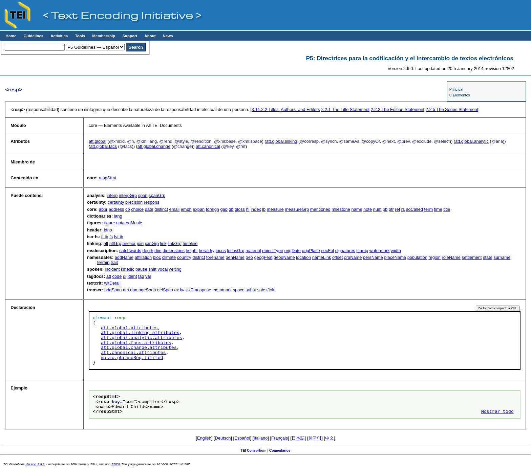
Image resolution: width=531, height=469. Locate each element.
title (446, 209)
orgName (353, 257)
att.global (97, 141)
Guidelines (33, 36)
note (367, 209)
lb (264, 209)
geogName (284, 257)
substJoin (266, 289)
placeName (395, 257)
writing (175, 269)
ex (176, 289)
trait (114, 262)
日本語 (298, 438)
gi (124, 276)
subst (251, 289)
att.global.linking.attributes (140, 333)
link (163, 243)
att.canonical (208, 146)
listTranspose (198, 289)
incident (112, 269)
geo (249, 257)
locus (221, 250)
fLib (104, 236)
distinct (161, 209)
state (487, 257)
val (148, 276)
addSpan (113, 289)
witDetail (112, 283)
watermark (379, 250)
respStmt (107, 177)
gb (231, 209)
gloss (240, 209)
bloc (157, 257)
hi (248, 209)
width (396, 250)
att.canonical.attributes (133, 353)
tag (141, 276)
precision (134, 202)
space (239, 289)
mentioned (320, 209)
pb (385, 209)
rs (403, 209)
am (126, 289)
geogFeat (263, 257)
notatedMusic (129, 222)
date (149, 209)
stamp (362, 250)
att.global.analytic (472, 141)
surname (501, 257)
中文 (329, 438)
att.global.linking (281, 141)
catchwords (130, 250)
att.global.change (153, 146)
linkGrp (175, 243)
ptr (391, 209)
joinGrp (152, 243)
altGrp (115, 243)
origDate (292, 250)
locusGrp (235, 250)
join (140, 243)
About (149, 36)
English (204, 438)
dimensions (174, 250)
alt (106, 243)
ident (132, 276)
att (108, 276)
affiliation (143, 257)
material (253, 250)
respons (152, 202)
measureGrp (297, 209)
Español (242, 438)
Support (129, 36)
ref (397, 209)
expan (199, 209)
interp (112, 195)
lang (118, 216)
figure (109, 222)
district (198, 257)
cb (127, 209)
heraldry (206, 250)
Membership (103, 36)
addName (124, 257)
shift (152, 269)
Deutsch (223, 438)
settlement (472, 257)
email (174, 209)
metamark (222, 289)
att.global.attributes (129, 328)
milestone (341, 209)
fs (111, 236)
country (184, 257)
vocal (162, 269)
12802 (116, 464)
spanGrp (157, 195)
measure (275, 209)
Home (10, 36)
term (428, 209)
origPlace (311, 250)
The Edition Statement (397, 109)
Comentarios (280, 450)
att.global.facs (103, 146)
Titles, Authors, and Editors (286, 109)
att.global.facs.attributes (136, 343)
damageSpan (143, 289)
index (256, 209)
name (357, 209)
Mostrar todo (497, 412)
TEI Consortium (253, 450)
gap (223, 209)
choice (137, 209)
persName (373, 257)
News (168, 36)
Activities (59, 36)
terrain (103, 262)
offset (337, 257)
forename (215, 257)
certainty (116, 202)
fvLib (118, 236)
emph (186, 209)
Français (279, 438)
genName (235, 257)
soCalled (414, 209)
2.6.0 (40, 464)
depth (148, 250)
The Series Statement (452, 109)
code (117, 276)
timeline (190, 243)
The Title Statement (345, 109)
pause (141, 269)
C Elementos (459, 95)
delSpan (165, 289)
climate (169, 257)
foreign (212, 209)
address (116, 209)
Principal (456, 89)
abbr (103, 209)
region (434, 257)
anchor (128, 243)
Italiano (261, 438)
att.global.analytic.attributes (141, 338)
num (377, 209)
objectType (272, 250)
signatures (345, 250)
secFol (327, 250)
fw (182, 289)
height (192, 250)
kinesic (127, 269)
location (303, 257)
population (417, 257)
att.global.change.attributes (139, 348)
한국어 (314, 438)
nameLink (321, 257)
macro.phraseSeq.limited (132, 358)
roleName (451, 257)
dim (158, 250)
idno (108, 229)
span (143, 195)
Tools (80, 36)
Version (30, 464)
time (438, 209)
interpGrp (128, 195)
